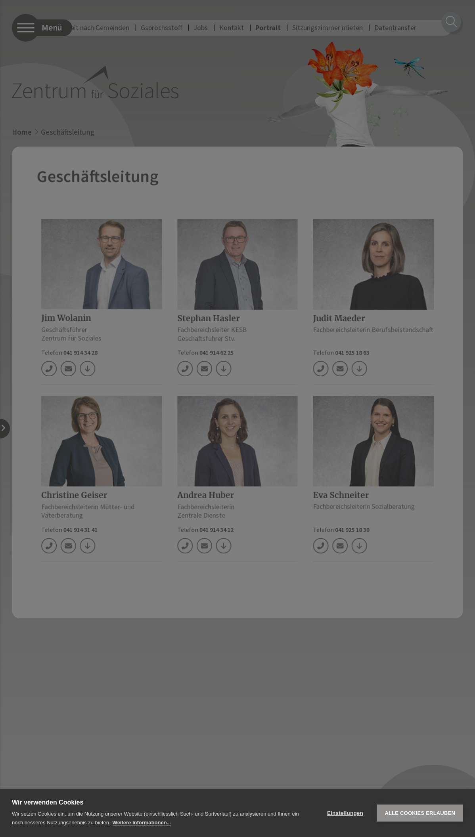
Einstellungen (345, 813)
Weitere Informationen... (142, 823)
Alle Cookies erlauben (420, 813)
